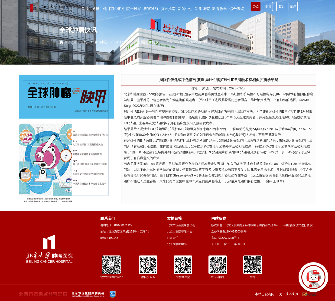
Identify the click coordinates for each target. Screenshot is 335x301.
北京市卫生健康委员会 (181, 225)
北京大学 (172, 237)
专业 (268, 6)
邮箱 (293, 6)
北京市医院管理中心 (179, 231)
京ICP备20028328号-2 (225, 237)
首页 (83, 42)
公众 (256, 6)
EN (281, 6)
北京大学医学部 (177, 244)
